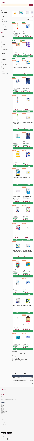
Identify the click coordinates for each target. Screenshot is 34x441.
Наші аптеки (2, 420)
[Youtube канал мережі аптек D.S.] (5, 439)
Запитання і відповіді (3, 424)
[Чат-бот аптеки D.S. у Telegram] (7, 439)
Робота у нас (2, 408)
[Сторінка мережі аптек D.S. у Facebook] (1, 439)
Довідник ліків (2, 427)
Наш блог (2, 418)
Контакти (2, 410)
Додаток (2, 423)
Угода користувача (3, 412)
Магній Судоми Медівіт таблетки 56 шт (18, 363)
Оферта (2, 413)
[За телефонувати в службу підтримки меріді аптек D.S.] (29, 2)
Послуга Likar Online (3, 426)
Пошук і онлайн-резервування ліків (5, 419)
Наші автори (2, 409)
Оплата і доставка (3, 425)
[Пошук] (31, 5)
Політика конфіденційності (4, 411)
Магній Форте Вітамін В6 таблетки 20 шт (18, 362)
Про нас (2, 404)
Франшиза (2, 407)
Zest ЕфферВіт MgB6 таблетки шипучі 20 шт (19, 364)
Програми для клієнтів (3, 421)
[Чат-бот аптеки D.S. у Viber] (9, 439)
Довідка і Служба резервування (5, 422)
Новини (2, 406)
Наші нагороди (2, 405)
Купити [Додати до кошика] (17, 38)
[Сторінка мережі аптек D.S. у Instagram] (3, 439)
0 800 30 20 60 (4, 394)
